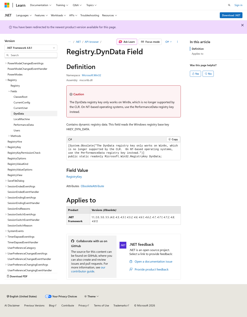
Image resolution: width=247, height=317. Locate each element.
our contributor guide (88, 269)
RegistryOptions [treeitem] (17, 158)
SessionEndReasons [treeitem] (19, 208)
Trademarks (120, 305)
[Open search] (229, 5)
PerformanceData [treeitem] (24, 124)
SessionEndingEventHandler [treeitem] (24, 203)
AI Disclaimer (12, 305)
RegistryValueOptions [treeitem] (20, 169)
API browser (92, 41)
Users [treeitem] (17, 130)
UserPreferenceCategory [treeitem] (22, 248)
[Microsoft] (7, 5)
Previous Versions (34, 305)
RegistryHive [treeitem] (15, 141)
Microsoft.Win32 (91, 75)
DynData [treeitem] (19, 113)
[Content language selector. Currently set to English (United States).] (22, 296)
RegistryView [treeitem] (15, 175)
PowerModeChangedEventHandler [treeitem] (27, 69)
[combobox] (31, 48)
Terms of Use (101, 305)
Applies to (197, 53)
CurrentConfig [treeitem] (22, 102)
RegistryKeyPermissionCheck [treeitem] (24, 152)
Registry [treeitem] (15, 85)
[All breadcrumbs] (69, 42)
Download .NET (231, 15)
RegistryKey (74, 176)
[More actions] (177, 42)
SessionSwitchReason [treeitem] (20, 225)
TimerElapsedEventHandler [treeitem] (23, 242)
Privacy (82, 305)
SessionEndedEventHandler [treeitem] (23, 192)
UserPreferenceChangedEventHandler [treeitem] (29, 259)
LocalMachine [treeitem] (22, 119)
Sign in (238, 5)
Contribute (67, 305)
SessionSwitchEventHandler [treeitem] (24, 220)
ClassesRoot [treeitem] (20, 96)
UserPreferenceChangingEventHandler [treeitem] (30, 270)
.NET (78, 41)
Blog (51, 305)
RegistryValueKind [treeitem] (18, 164)
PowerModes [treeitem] (15, 74)
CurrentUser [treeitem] (21, 108)
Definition (198, 48)
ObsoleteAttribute (92, 186)
